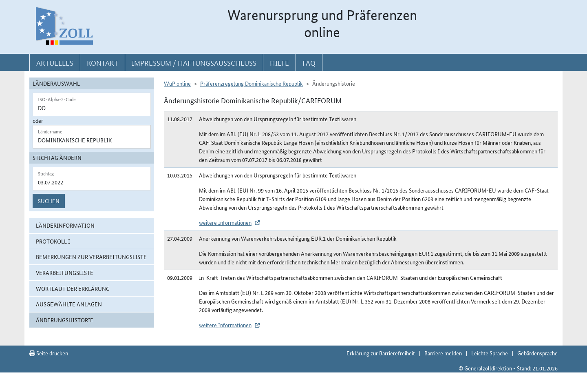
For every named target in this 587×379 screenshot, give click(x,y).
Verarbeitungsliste (64, 272)
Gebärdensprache (537, 353)
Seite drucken (48, 353)
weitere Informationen (225, 222)
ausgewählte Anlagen (69, 304)
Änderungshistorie (64, 320)
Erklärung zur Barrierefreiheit (380, 353)
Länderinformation (65, 225)
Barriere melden (443, 353)
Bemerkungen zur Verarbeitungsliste (91, 257)
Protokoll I (53, 241)
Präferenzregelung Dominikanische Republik (251, 83)
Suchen (49, 201)
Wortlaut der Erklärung (73, 288)
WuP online (177, 83)
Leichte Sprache (489, 353)
